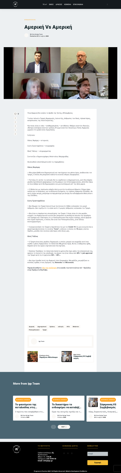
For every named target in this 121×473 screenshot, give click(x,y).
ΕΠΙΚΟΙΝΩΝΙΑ (78, 4)
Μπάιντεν (76, 326)
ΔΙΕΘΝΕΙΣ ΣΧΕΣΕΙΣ (23, 399)
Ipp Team (40, 34)
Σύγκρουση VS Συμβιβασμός (108, 406)
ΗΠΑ (68, 326)
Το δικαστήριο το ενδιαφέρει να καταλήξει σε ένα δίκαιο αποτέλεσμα (67, 406)
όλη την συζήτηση (49, 268)
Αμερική (31, 326)
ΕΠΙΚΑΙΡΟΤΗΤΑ (30, 20)
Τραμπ (45, 330)
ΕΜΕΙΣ (51, 4)
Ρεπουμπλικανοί (34, 330)
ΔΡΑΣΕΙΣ (59, 4)
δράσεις (52, 326)
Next (64, 427)
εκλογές (60, 326)
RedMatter (83, 471)
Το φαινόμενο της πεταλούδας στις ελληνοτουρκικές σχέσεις (30, 406)
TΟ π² (45, 4)
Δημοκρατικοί (41, 326)
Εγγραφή (97, 463)
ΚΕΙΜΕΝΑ (67, 4)
